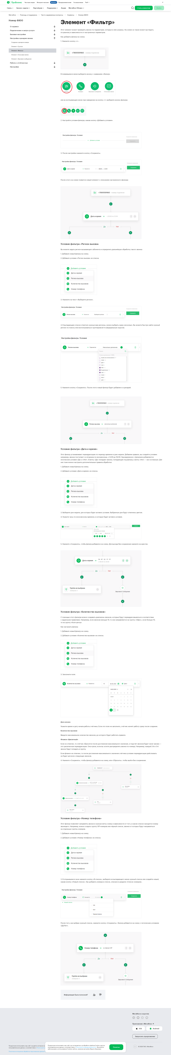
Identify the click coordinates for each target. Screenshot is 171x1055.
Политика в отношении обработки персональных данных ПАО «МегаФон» (32, 1051)
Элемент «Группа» (17, 46)
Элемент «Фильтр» (17, 50)
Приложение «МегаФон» (142, 1024)
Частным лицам (30, 2)
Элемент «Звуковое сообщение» (21, 59)
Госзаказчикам (78, 2)
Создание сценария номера (20, 42)
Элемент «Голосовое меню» (20, 54)
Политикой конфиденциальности (86, 1047)
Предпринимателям (64, 2)
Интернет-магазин (43, 2)
